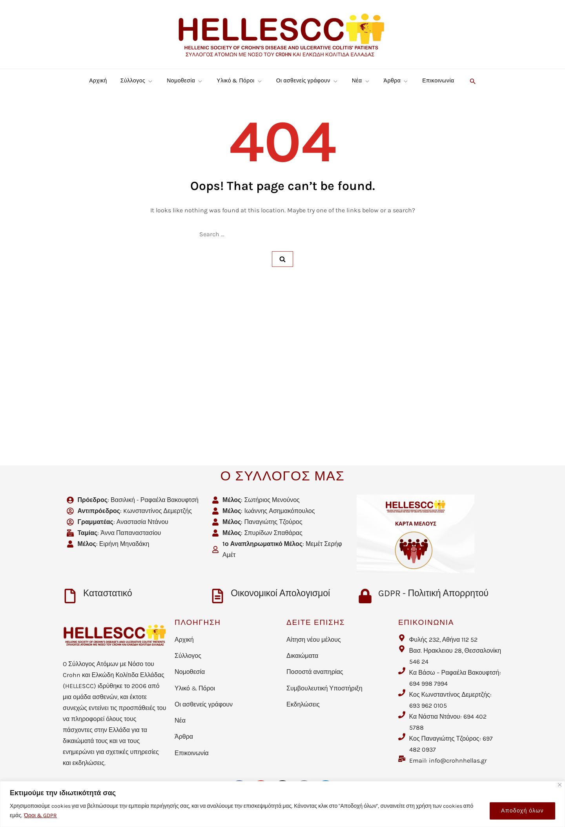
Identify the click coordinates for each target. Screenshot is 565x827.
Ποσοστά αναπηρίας (314, 671)
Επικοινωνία (438, 80)
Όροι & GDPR (40, 815)
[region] (282, 804)
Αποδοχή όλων (522, 810)
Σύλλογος (136, 80)
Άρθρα (396, 80)
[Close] (559, 785)
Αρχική (98, 80)
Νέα (361, 80)
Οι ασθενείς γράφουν (307, 80)
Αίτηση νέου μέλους (313, 639)
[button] (472, 81)
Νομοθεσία (185, 80)
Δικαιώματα (302, 655)
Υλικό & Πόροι (239, 80)
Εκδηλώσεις (303, 704)
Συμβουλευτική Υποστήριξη (324, 688)
